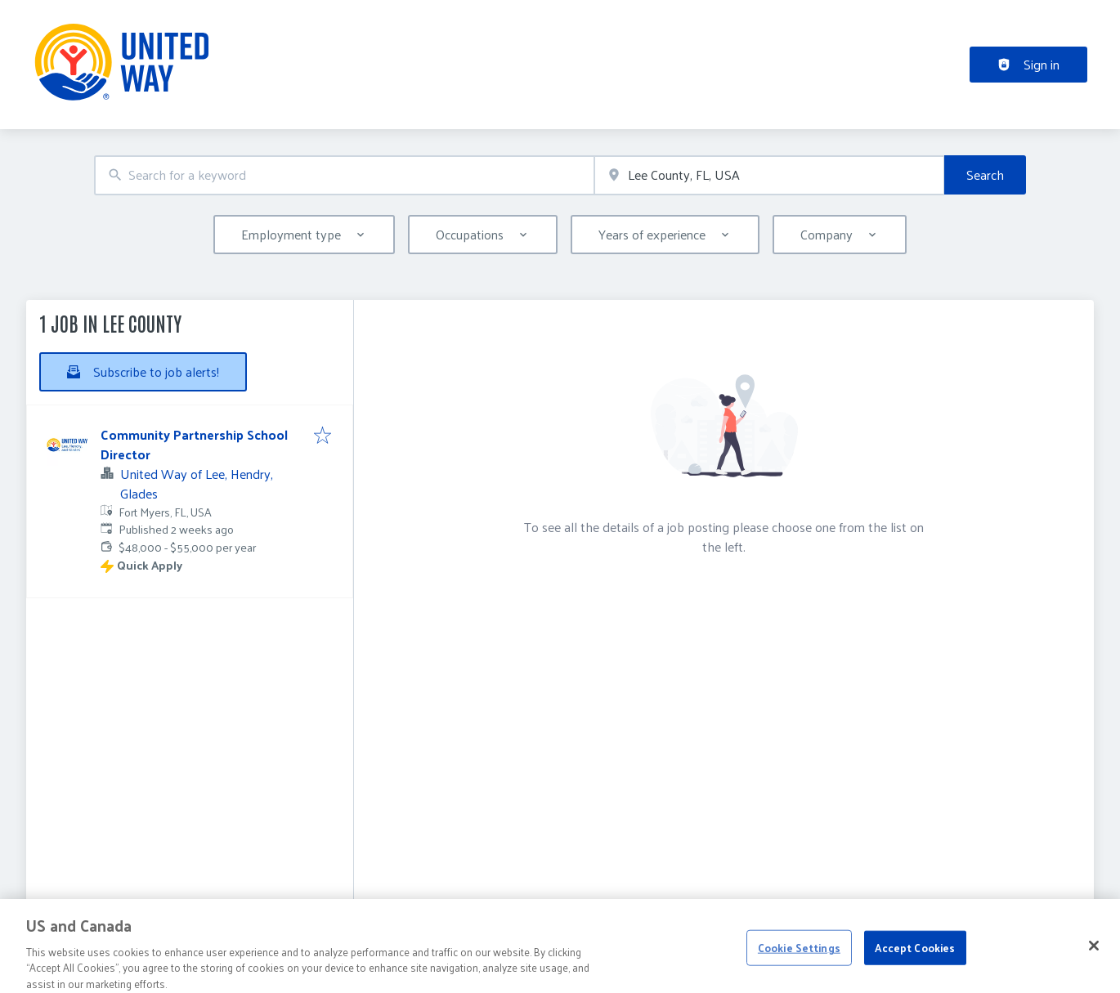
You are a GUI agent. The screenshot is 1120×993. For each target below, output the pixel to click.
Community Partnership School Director (194, 444)
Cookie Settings (799, 955)
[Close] (1094, 953)
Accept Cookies (915, 955)
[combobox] (344, 175)
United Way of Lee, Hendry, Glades (196, 483)
